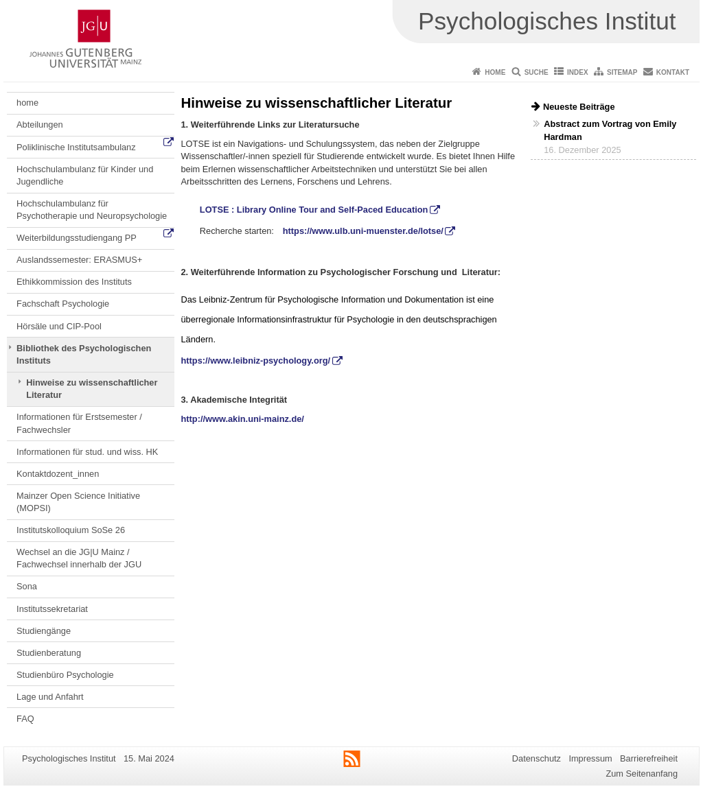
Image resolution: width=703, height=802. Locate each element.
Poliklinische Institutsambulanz (76, 147)
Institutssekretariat (52, 609)
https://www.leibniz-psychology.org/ (256, 360)
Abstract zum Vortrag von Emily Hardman (610, 130)
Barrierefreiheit (649, 758)
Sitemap (622, 72)
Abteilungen (39, 124)
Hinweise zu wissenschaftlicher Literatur (91, 388)
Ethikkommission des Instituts (74, 281)
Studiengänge (43, 631)
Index (577, 72)
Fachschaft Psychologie (62, 303)
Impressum (590, 758)
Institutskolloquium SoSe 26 (70, 530)
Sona (26, 586)
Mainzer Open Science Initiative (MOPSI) (78, 502)
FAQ (25, 718)
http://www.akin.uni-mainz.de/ (242, 419)
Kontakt (672, 72)
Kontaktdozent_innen (57, 474)
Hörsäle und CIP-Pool (59, 326)
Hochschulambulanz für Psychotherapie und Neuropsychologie (91, 209)
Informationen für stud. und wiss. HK (87, 452)
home (27, 102)
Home (495, 72)
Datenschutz (536, 758)
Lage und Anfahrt (49, 697)
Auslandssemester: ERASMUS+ (79, 260)
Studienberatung (48, 653)
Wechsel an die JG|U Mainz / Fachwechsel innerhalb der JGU (78, 558)
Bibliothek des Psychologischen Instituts (83, 354)
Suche (537, 72)
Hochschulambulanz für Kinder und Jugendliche (84, 175)
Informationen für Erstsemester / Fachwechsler (79, 423)
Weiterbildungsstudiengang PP (76, 238)
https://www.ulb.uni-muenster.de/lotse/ (363, 231)
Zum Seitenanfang (642, 773)
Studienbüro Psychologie (65, 675)
